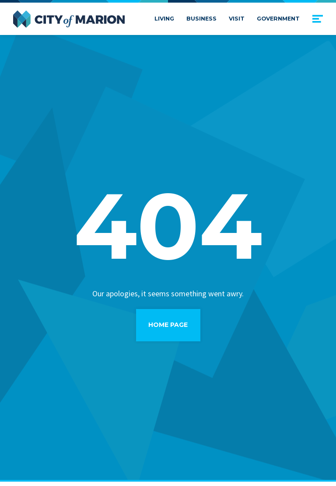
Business (201, 18)
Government (278, 18)
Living (164, 18)
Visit (237, 18)
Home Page (168, 325)
